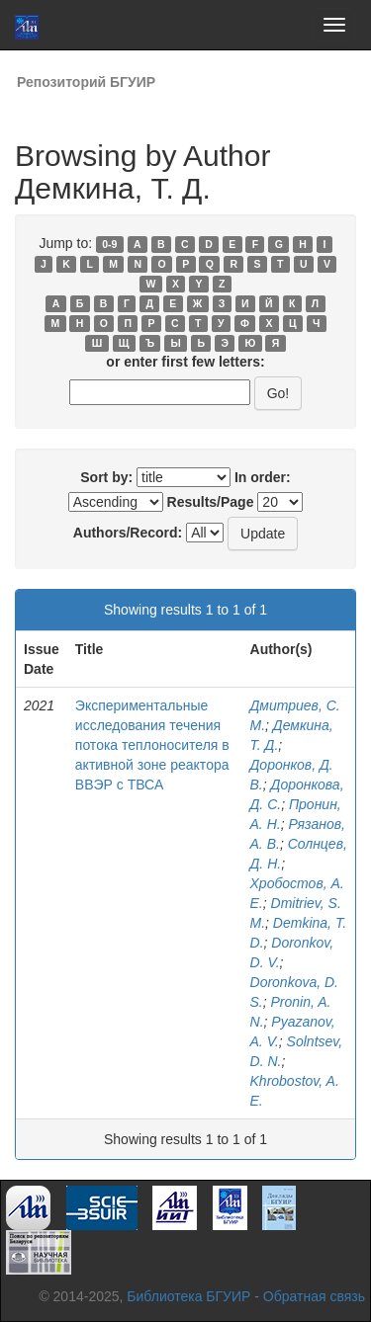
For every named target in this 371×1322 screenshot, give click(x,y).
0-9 (109, 244)
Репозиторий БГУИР (86, 82)
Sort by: (106, 477)
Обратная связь (314, 1296)
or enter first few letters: (185, 362)
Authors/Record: (127, 532)
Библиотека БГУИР (188, 1296)
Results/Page (210, 502)
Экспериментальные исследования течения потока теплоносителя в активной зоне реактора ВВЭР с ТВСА (152, 745)
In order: (262, 477)
